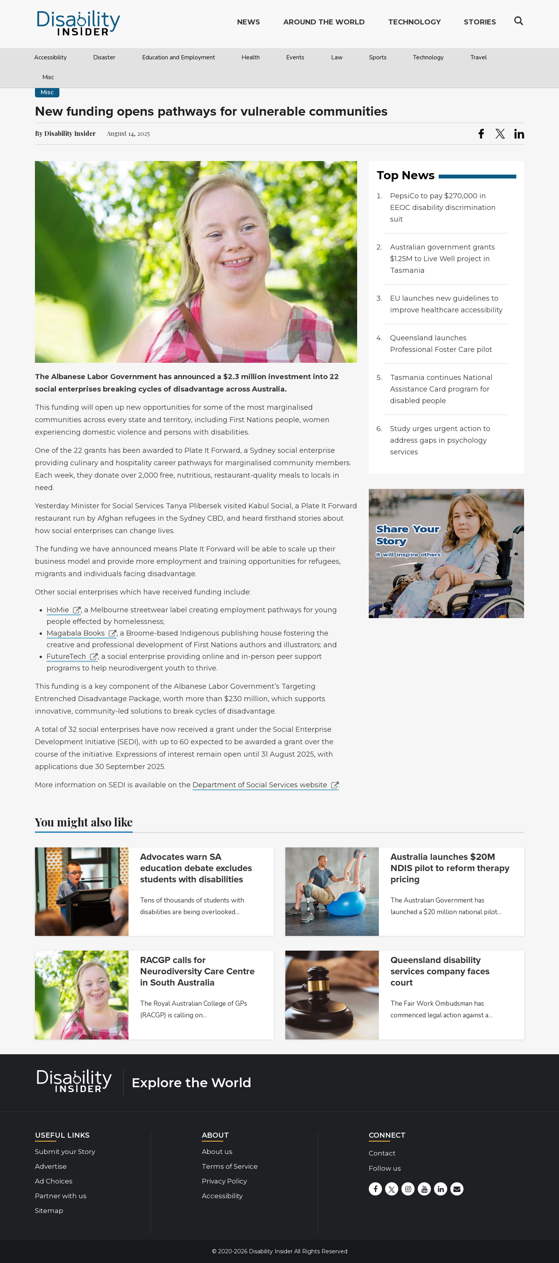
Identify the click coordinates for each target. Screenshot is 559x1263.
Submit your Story (65, 1152)
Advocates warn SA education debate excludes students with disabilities (196, 868)
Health (250, 57)
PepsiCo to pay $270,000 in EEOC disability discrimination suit (443, 207)
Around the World (324, 25)
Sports (378, 57)
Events (295, 57)
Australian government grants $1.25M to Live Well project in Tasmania (442, 259)
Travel (478, 57)
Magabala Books (76, 633)
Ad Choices (54, 1181)
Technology (428, 57)
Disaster (104, 57)
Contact (382, 1153)
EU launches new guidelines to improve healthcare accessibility (446, 304)
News (248, 25)
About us (217, 1152)
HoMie (58, 610)
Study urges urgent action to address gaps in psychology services (440, 440)
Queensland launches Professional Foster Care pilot (441, 344)
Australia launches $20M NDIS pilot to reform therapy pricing (450, 868)
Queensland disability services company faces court (440, 971)
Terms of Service (230, 1166)
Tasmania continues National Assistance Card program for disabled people (441, 389)
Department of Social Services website (260, 785)
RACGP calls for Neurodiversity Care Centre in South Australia (197, 971)
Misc (48, 77)
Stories (480, 25)
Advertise (51, 1166)
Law (337, 57)
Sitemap (49, 1210)
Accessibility (50, 57)
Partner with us (61, 1196)
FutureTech (66, 656)
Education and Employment (178, 57)
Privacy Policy (224, 1181)
